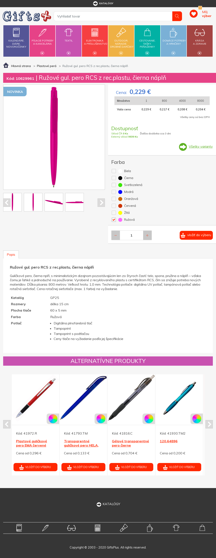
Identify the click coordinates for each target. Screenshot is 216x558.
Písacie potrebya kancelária (42, 40)
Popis (11, 254)
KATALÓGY (108, 504)
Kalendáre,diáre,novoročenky (16, 37)
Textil (69, 38)
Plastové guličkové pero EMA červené (31, 443)
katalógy (102, 4)
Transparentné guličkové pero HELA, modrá (81, 445)
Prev (7, 202)
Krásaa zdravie (200, 40)
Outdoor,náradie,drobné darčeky (121, 40)
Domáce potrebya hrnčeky (174, 40)
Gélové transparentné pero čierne (130, 443)
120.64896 (169, 441)
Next (101, 202)
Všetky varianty (201, 146)
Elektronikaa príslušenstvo (95, 40)
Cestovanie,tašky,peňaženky (147, 40)
